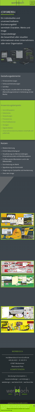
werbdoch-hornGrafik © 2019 (17, 403)
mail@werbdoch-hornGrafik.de (17, 358)
